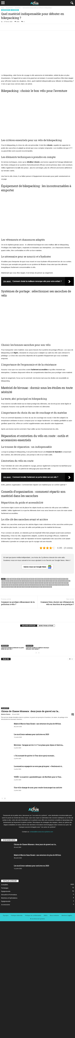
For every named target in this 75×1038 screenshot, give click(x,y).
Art (18, 579)
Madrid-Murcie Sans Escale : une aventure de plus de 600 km (37, 724)
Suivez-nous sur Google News (37, 567)
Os (36, 583)
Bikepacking (38, 579)
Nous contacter (54, 915)
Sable (27, 585)
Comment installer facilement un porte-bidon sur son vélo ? (12, 648)
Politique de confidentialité (33, 915)
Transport (26, 587)
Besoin (32, 579)
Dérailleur (5, 581)
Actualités (4, 885)
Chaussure (54, 579)
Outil (40, 583)
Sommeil (44, 585)
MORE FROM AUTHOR (46, 626)
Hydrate (38, 581)
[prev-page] (36, 653)
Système (51, 585)
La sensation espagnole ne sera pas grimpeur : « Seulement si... (38, 766)
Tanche (58, 585)
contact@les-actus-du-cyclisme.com (41, 832)
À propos (5, 915)
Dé (66, 579)
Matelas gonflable (64, 581)
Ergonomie (17, 581)
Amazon (13, 579)
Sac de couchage (35, 585)
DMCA (45, 915)
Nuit (22, 583)
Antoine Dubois (5, 714)
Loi (51, 581)
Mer (3, 583)
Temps (14, 587)
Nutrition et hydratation (9, 898)
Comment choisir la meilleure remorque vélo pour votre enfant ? (37, 648)
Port (66, 583)
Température (6, 587)
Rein (10, 585)
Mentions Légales (67, 915)
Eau (11, 581)
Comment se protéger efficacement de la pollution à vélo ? (18, 603)
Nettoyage (16, 583)
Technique (65, 585)
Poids (46, 583)
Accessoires (18, 8)
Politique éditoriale (16, 915)
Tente (19, 587)
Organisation (29, 583)
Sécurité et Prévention (9, 895)
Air (8, 579)
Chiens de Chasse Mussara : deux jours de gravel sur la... (30, 711)
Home (2, 8)
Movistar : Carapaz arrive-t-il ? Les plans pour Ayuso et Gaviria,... (39, 745)
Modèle (8, 583)
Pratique (5, 585)
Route (15, 585)
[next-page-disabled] (39, 653)
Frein (32, 581)
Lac (47, 581)
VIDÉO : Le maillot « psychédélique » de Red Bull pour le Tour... (38, 777)
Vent (32, 587)
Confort (61, 579)
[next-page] (5, 798)
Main (55, 581)
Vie (44, 587)
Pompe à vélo (59, 583)
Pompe (51, 583)
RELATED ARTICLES (28, 626)
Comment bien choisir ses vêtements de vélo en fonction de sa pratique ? (57, 603)
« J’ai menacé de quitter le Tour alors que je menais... (34, 756)
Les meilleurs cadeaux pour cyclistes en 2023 (31, 734)
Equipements (9, 8)
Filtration (26, 581)
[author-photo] (37, 614)
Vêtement (39, 587)
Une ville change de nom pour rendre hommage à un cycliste (38, 788)
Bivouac (46, 579)
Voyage (49, 587)
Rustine (21, 585)
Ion (43, 581)
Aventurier (24, 579)
